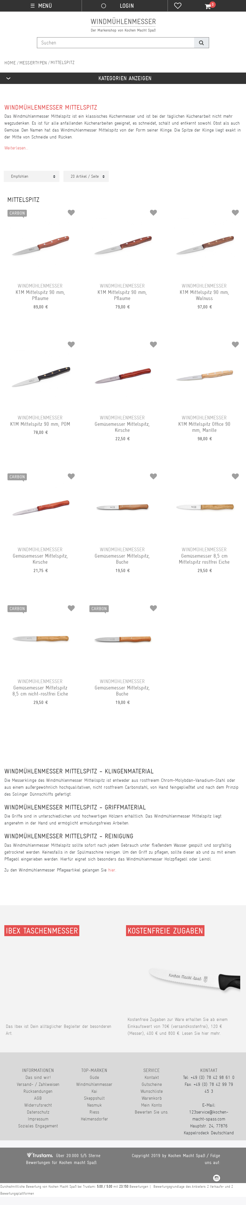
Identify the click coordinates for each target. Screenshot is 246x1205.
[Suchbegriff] (115, 43)
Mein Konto (151, 1105)
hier (111, 870)
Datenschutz (38, 1112)
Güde (94, 1077)
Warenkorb (152, 1098)
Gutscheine (152, 1084)
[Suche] (201, 43)
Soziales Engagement (38, 1126)
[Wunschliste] (177, 6)
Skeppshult (94, 1098)
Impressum (38, 1119)
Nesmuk (94, 1105)
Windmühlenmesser (94, 1084)
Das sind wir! (38, 1077)
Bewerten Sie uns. (151, 1112)
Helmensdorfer (94, 1119)
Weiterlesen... (16, 148)
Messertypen (33, 62)
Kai (94, 1091)
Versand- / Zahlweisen (38, 1084)
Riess (94, 1112)
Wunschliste (151, 1091)
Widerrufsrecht (38, 1105)
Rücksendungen (37, 1091)
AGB (38, 1098)
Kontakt (151, 1077)
